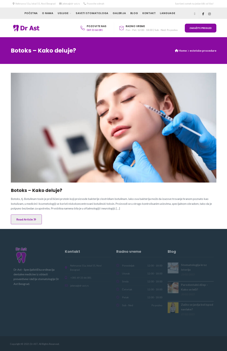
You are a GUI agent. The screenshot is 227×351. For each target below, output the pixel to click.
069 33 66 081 (95, 29)
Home (183, 50)
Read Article (26, 219)
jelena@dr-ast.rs (71, 3)
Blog (134, 13)
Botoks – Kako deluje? (36, 190)
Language (167, 13)
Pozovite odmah (95, 3)
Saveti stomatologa (92, 13)
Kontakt (149, 13)
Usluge (63, 13)
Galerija (119, 13)
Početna (31, 13)
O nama (47, 13)
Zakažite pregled (200, 28)
